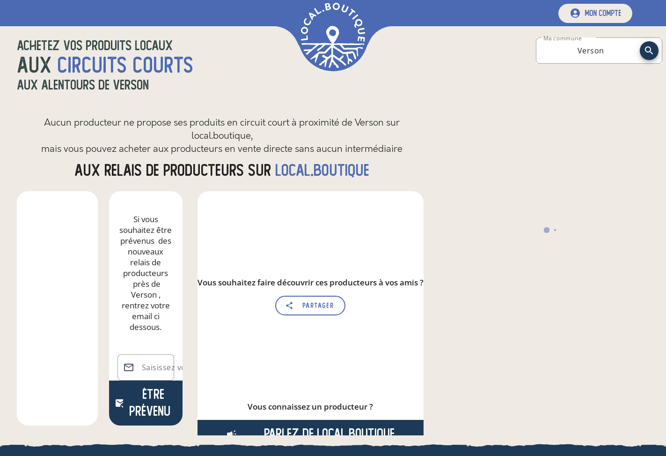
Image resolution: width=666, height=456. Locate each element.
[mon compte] (595, 13)
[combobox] (590, 50)
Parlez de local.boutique (310, 433)
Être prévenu (142, 403)
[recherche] (649, 50)
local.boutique (322, 170)
